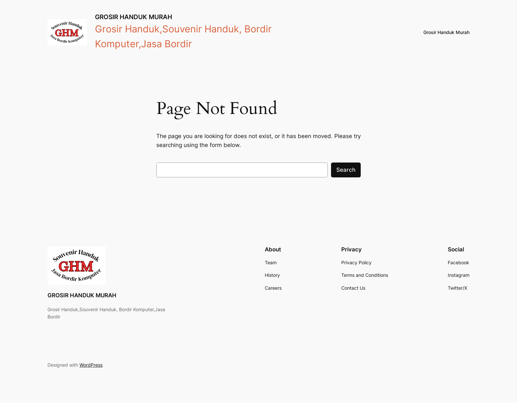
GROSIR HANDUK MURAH (133, 17)
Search (345, 169)
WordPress (91, 365)
